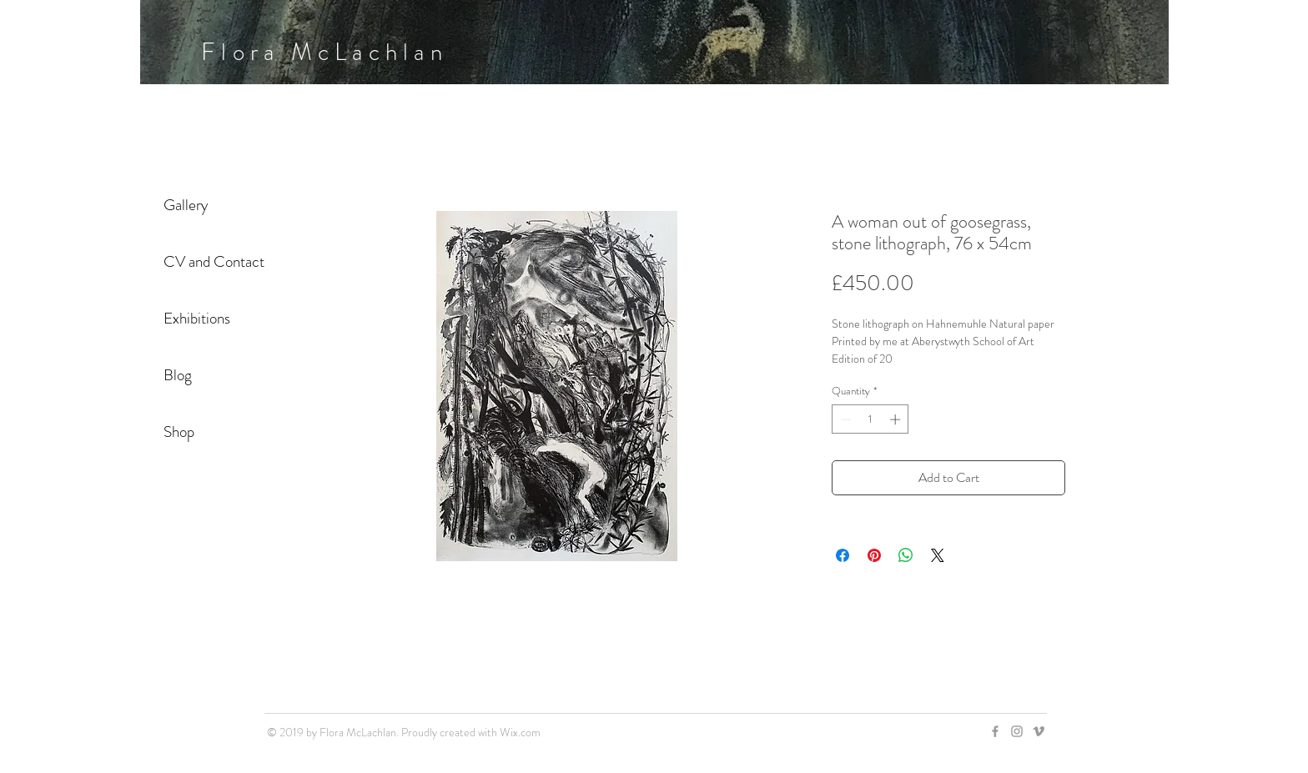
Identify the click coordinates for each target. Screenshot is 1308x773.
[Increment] (897, 419)
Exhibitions (197, 318)
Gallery (186, 204)
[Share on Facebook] (843, 555)
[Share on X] (938, 555)
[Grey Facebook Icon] (995, 731)
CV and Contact (214, 261)
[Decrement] (844, 419)
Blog (178, 375)
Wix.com (520, 732)
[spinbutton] (870, 419)
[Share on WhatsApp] (906, 555)
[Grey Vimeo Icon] (1038, 731)
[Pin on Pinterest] (874, 555)
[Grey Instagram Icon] (1016, 731)
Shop (179, 431)
